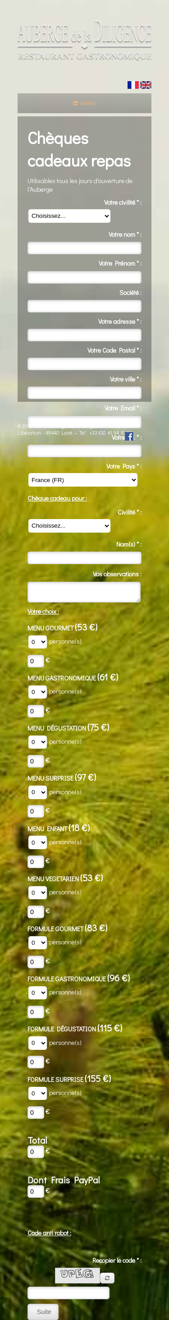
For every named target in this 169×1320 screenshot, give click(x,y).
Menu (84, 102)
